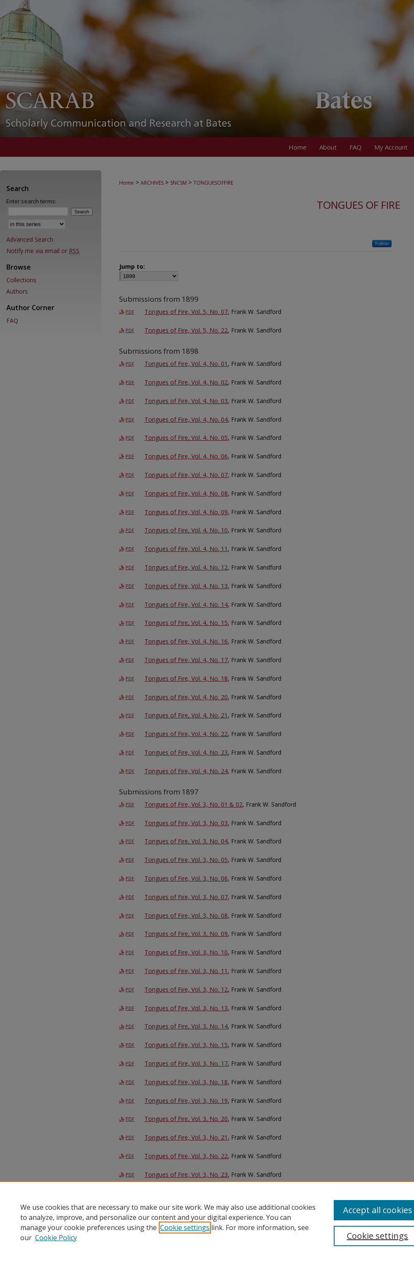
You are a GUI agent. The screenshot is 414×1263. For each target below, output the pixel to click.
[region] (207, 1222)
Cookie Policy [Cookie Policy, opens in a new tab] (56, 1237)
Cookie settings (185, 1227)
